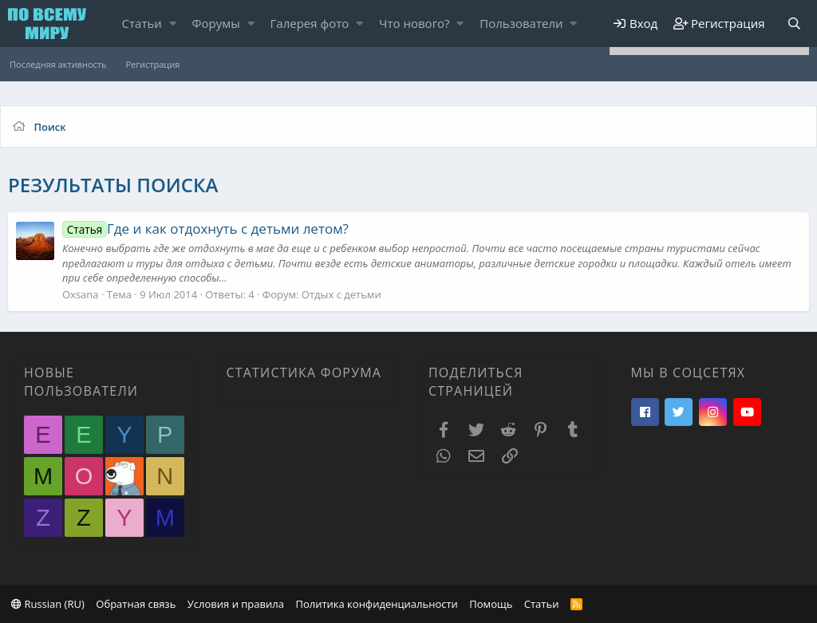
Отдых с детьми (341, 294)
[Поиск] (794, 23)
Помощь (490, 604)
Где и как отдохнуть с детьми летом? (205, 228)
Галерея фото (309, 23)
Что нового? (414, 23)
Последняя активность (58, 64)
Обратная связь (136, 604)
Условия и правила (235, 604)
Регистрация (152, 64)
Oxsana (80, 294)
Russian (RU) (48, 604)
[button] (172, 23)
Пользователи (521, 23)
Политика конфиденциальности (376, 604)
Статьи (142, 23)
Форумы (216, 23)
